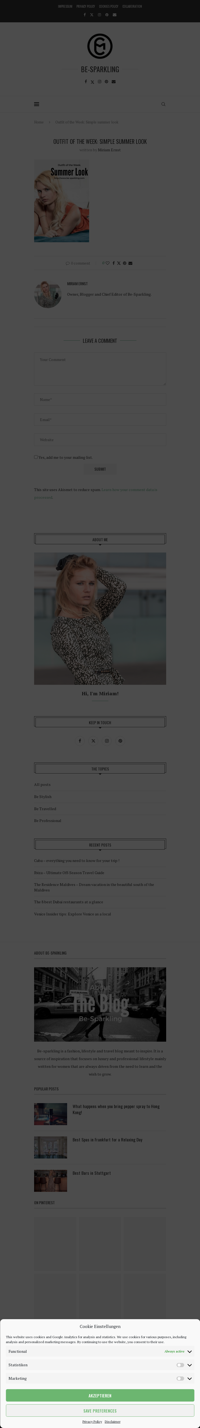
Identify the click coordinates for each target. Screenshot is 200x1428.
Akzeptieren (100, 1395)
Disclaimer (112, 1421)
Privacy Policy (92, 1421)
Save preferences (100, 1411)
